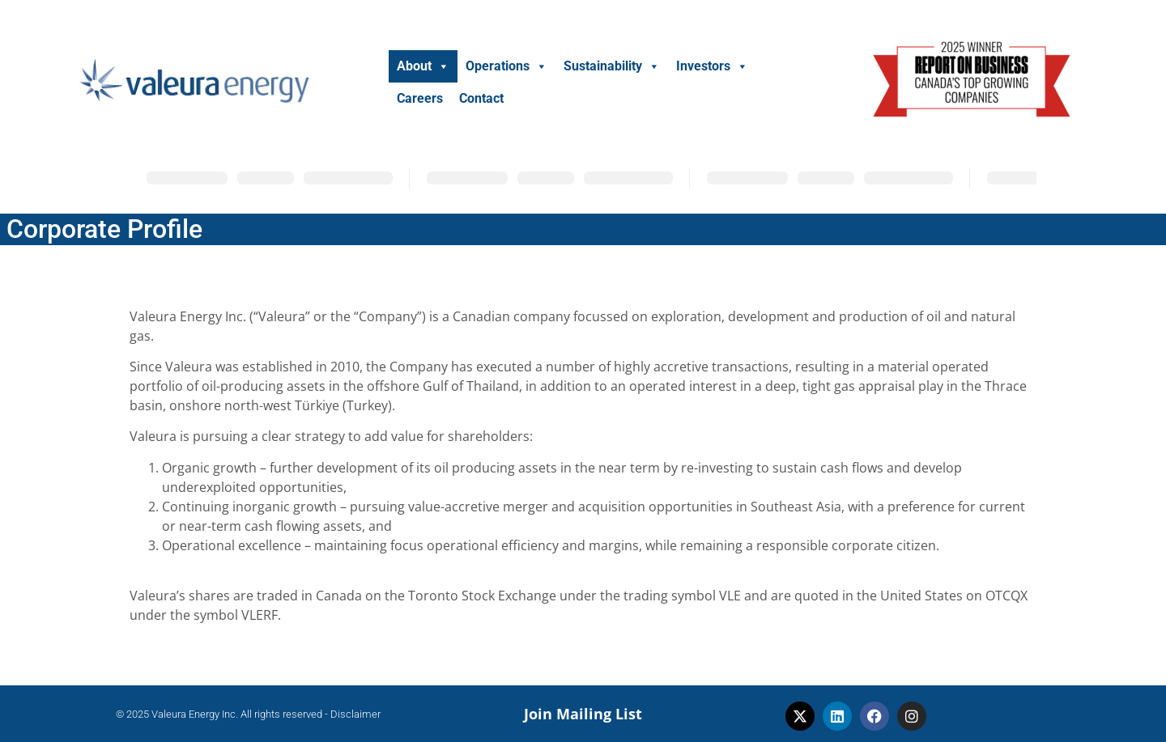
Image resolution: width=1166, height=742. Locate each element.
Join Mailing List (583, 713)
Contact (481, 98)
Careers (420, 98)
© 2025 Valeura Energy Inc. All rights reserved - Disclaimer (248, 714)
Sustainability (612, 66)
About (423, 66)
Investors (712, 66)
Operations (506, 66)
